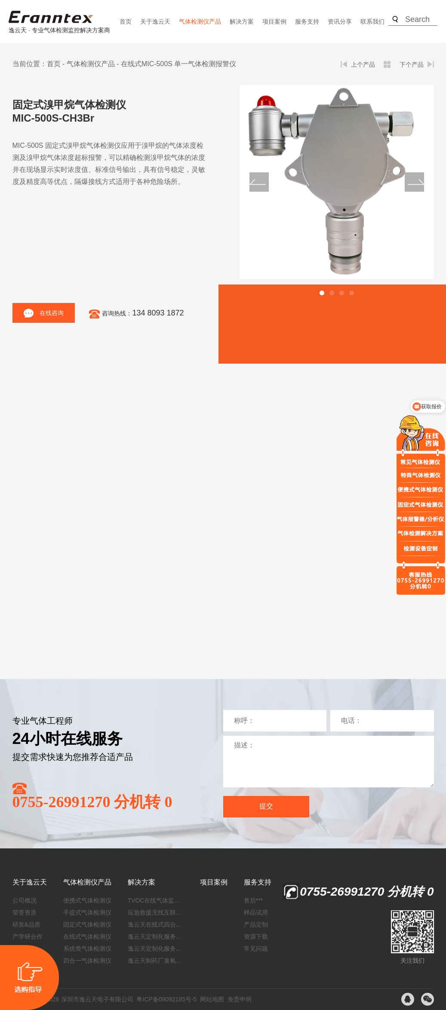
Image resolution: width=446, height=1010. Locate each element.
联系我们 (372, 21)
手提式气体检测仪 (87, 912)
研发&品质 (26, 924)
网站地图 (212, 999)
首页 (126, 21)
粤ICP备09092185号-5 (166, 999)
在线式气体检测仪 (87, 936)
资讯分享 (340, 21)
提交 (266, 806)
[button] (322, 293)
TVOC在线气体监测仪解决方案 (156, 900)
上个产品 (363, 64)
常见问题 (256, 948)
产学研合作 (27, 936)
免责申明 (240, 999)
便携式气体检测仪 (87, 900)
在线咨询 (44, 313)
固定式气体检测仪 (87, 924)
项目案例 (274, 21)
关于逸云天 (155, 21)
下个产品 (412, 64)
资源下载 (256, 936)
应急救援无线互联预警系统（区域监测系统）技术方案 (156, 912)
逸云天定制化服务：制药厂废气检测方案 (156, 948)
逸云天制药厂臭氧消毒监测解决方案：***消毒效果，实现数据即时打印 (156, 960)
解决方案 (242, 21)
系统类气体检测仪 (87, 948)
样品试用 (256, 912)
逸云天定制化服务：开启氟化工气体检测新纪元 (156, 936)
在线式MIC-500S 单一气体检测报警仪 (178, 63)
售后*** (253, 900)
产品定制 (256, 924)
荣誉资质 (24, 912)
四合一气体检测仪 (87, 960)
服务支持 (307, 21)
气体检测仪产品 (200, 21)
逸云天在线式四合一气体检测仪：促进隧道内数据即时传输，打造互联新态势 (156, 924)
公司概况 (24, 900)
